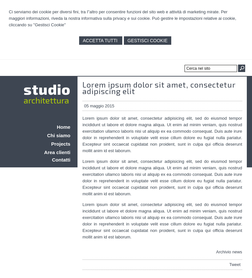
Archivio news (229, 251)
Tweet (235, 264)
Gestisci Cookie (147, 40)
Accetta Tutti (101, 40)
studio (47, 89)
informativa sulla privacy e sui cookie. (116, 18)
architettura (46, 100)
